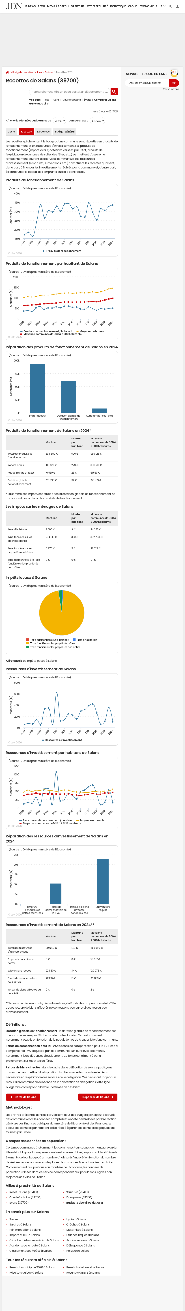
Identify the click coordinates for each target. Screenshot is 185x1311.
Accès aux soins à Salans (82, 1240)
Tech (41, 6)
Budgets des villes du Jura (84, 1202)
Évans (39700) (19, 1202)
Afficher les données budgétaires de (28, 120)
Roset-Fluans (51, 100)
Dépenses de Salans (97, 1097)
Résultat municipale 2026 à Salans (32, 1267)
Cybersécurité (97, 6)
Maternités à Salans (79, 1229)
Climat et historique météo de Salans (34, 1240)
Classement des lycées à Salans (30, 1250)
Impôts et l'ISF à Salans (24, 1234)
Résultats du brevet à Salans (85, 1267)
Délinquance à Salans (80, 1245)
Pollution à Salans (77, 1250)
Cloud (132, 6)
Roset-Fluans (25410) (23, 1192)
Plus (160, 6)
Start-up (78, 6)
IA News (30, 6)
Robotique (118, 6)
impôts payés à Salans (42, 660)
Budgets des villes (22, 72)
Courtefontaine (72, 100)
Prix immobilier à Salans (24, 1229)
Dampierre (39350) (79, 1197)
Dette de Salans (23, 1097)
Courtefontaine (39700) (25, 1197)
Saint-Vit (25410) (77, 1192)
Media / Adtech (57, 6)
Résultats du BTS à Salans (83, 1272)
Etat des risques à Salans (82, 1234)
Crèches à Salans (77, 1224)
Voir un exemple (171, 89)
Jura (39, 72)
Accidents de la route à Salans (29, 1245)
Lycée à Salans (76, 1219)
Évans (87, 100)
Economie (146, 6)
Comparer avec (78, 120)
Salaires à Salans (20, 1224)
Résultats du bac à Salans (26, 1272)
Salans (49, 72)
